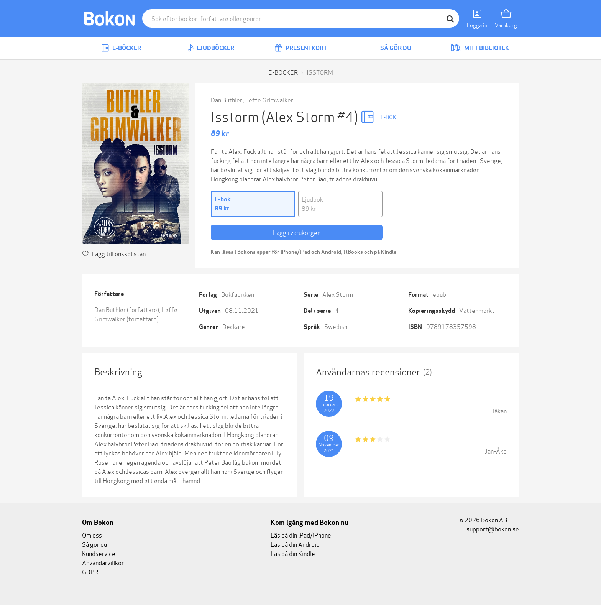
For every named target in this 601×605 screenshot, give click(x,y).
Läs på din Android (295, 543)
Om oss (92, 534)
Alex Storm (337, 293)
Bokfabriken (237, 293)
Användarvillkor (103, 562)
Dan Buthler (226, 99)
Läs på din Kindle (293, 553)
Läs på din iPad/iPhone (301, 534)
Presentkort (300, 48)
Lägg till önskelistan (114, 253)
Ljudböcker (210, 48)
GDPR (90, 571)
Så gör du (390, 48)
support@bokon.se (489, 528)
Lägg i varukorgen (296, 232)
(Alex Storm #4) (311, 115)
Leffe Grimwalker (269, 99)
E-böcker (121, 48)
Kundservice (98, 553)
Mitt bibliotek (480, 48)
